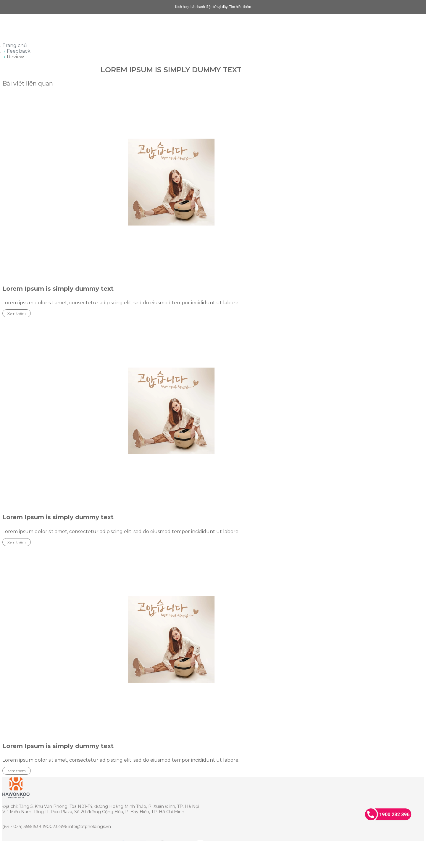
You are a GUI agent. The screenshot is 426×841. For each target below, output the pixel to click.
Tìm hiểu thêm (240, 7)
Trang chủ (14, 45)
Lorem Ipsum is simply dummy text (58, 288)
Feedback (18, 51)
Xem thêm (16, 313)
